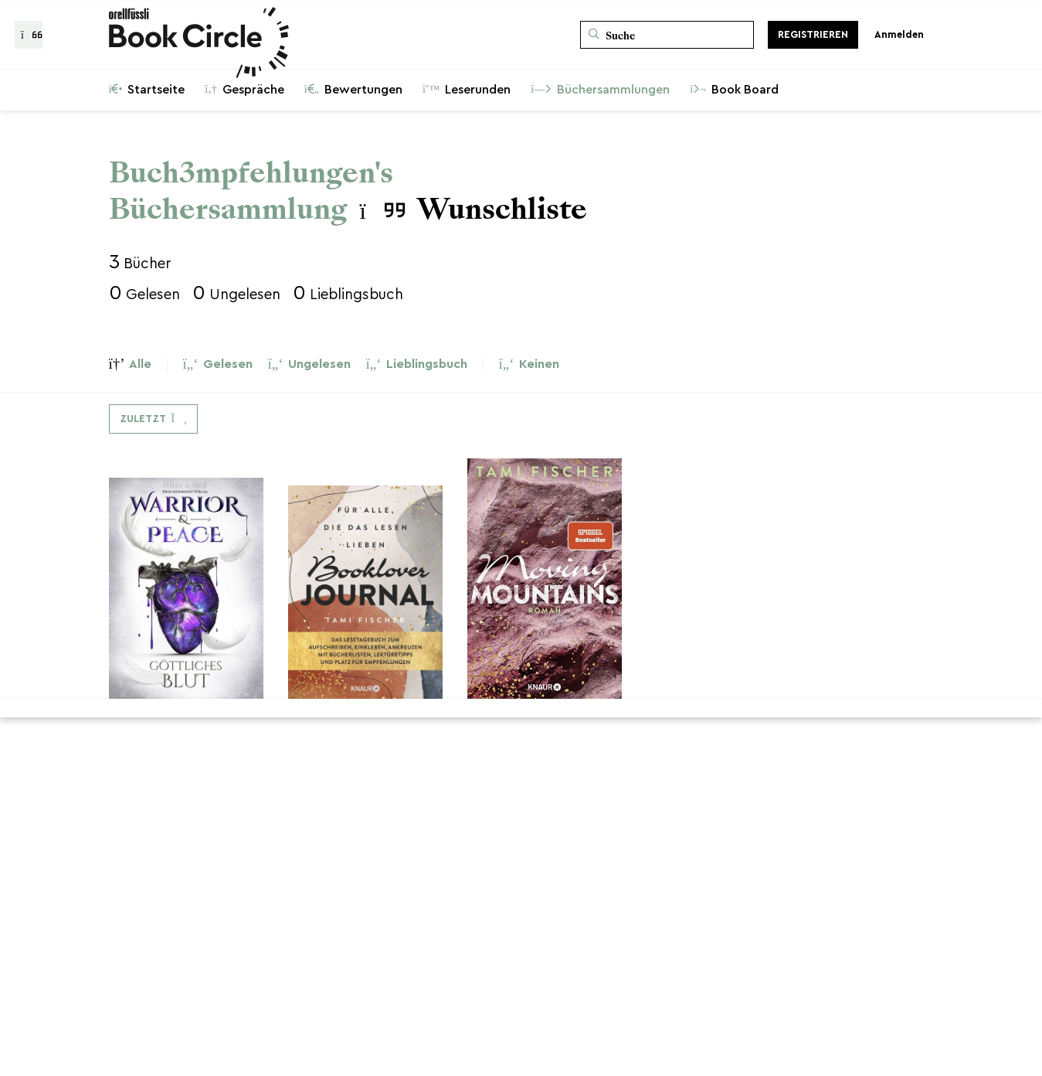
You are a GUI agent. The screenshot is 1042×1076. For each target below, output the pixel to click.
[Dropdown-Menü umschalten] (153, 419)
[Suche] (667, 35)
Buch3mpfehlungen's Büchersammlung (251, 191)
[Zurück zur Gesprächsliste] (28, 35)
